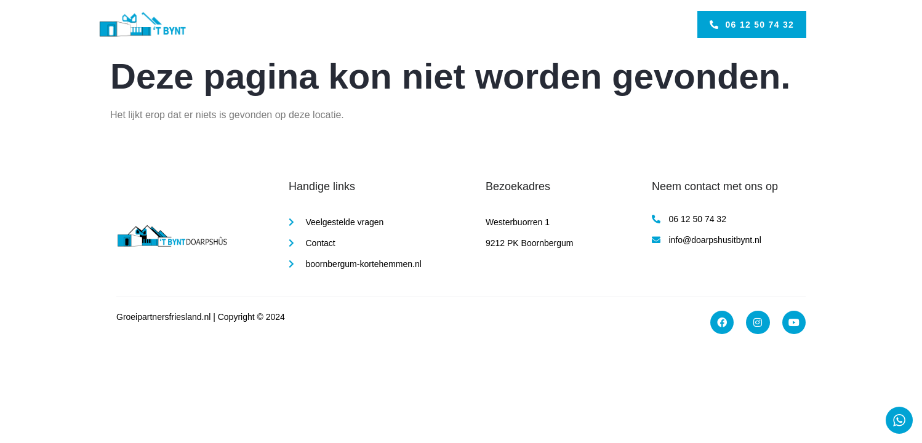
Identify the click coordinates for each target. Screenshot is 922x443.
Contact (533, 25)
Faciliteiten (364, 25)
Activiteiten (424, 25)
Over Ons (481, 25)
